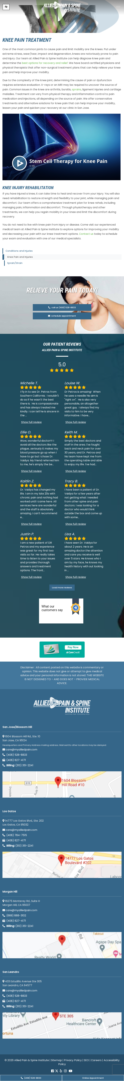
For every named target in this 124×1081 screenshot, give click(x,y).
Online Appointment (93, 1078)
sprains (76, 89)
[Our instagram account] (65, 1071)
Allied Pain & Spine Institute (31, 1060)
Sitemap (56, 1060)
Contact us (86, 234)
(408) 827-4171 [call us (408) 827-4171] (14, 760)
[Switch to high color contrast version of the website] (6, 7)
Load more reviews (62, 587)
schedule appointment (62, 315)
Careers (96, 1060)
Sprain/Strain (14, 263)
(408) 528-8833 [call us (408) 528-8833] (31, 1078)
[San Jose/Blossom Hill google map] (62, 784)
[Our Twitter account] (56, 1071)
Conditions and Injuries (19, 251)
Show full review (31, 422)
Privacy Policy (73, 1060)
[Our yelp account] (61, 1071)
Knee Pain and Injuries (20, 257)
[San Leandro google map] (62, 1025)
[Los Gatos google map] (62, 865)
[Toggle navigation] (118, 7)
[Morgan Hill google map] (62, 945)
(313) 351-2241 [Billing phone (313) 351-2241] (17, 765)
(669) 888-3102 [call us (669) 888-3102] (14, 915)
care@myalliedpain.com (19, 749)
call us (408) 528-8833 (62, 307)
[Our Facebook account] (53, 1071)
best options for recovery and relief (45, 63)
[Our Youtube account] (70, 1071)
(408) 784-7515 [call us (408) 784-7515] (14, 835)
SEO (86, 1060)
